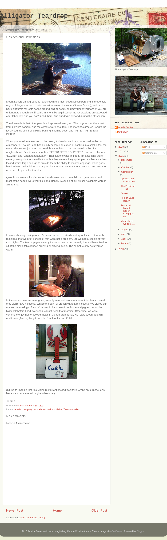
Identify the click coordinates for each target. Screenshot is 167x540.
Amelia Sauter (125, 127)
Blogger (141, 531)
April (124, 238)
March (124, 243)
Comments (149, 153)
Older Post (99, 510)
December (126, 160)
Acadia (18, 409)
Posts (146, 147)
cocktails (37, 409)
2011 (121, 156)
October (125, 167)
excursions (49, 409)
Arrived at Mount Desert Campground (127, 211)
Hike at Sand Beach (127, 199)
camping (27, 409)
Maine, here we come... (128, 222)
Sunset (124, 193)
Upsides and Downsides (128, 180)
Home (57, 510)
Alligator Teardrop (34, 16)
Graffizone (116, 531)
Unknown (123, 132)
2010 (121, 249)
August (125, 229)
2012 (121, 151)
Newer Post (14, 510)
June (124, 234)
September (127, 172)
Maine (59, 409)
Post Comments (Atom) (33, 517)
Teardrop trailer (71, 409)
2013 (121, 147)
